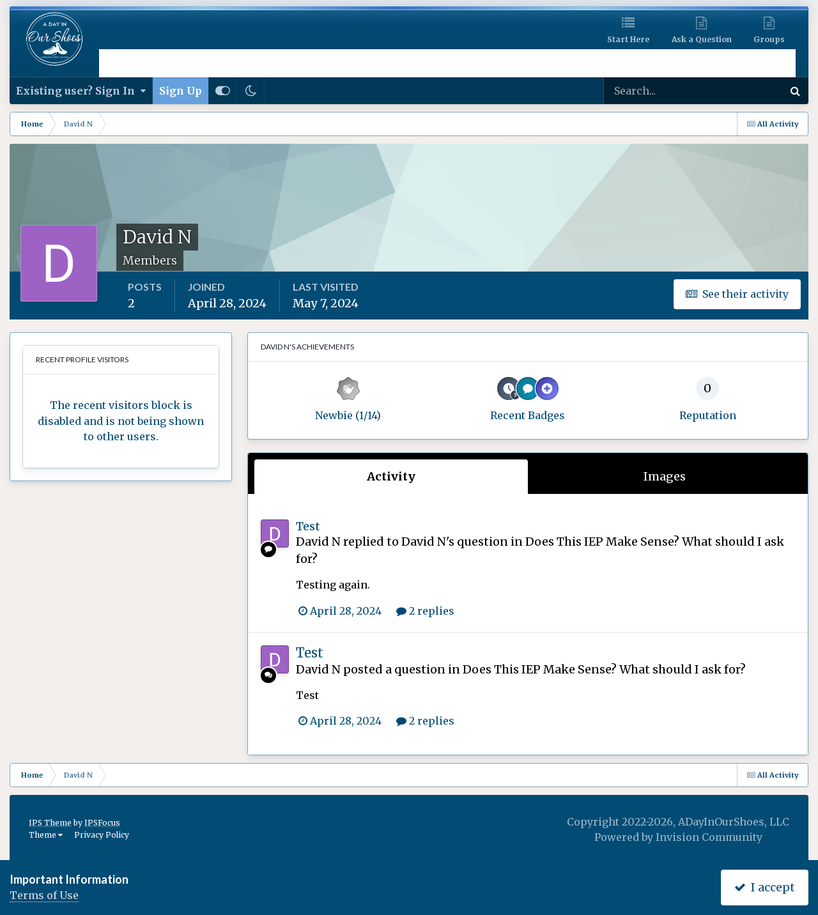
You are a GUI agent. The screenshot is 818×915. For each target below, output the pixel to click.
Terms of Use (44, 895)
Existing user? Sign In (81, 90)
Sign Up (180, 90)
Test (308, 526)
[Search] (652, 90)
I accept (764, 887)
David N (318, 541)
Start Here (628, 39)
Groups (769, 39)
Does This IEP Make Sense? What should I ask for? (604, 669)
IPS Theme (50, 822)
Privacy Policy (101, 835)
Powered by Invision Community (678, 837)
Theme (46, 835)
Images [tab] (665, 476)
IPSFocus (102, 822)
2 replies (425, 610)
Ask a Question (702, 39)
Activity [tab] (391, 476)
